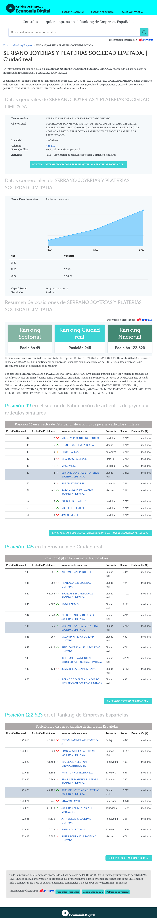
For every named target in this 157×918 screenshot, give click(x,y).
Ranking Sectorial (133, 12)
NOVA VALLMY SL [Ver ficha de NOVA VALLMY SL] (71, 801)
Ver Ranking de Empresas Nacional (129, 858)
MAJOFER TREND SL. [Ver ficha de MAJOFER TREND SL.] (73, 508)
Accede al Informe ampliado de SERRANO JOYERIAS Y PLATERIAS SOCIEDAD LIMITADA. (79, 164)
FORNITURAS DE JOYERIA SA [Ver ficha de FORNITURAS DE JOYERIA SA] (77, 445)
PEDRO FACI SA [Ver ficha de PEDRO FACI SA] (69, 452)
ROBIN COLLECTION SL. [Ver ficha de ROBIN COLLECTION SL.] (74, 829)
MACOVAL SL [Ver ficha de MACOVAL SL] (68, 465)
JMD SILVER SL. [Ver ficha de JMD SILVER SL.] (70, 515)
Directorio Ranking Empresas (18, 45)
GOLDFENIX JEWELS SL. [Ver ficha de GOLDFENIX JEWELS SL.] (74, 501)
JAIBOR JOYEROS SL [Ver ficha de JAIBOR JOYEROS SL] (73, 483)
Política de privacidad (117, 891)
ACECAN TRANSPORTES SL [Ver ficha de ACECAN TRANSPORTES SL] (76, 572)
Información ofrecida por (131, 39)
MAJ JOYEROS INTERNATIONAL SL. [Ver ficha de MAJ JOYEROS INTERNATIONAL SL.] (81, 438)
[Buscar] (144, 32)
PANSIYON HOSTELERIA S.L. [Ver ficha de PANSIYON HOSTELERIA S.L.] (77, 772)
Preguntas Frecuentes (68, 891)
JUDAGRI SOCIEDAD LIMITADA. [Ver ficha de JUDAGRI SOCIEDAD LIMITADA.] (78, 668)
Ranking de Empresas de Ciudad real (128, 701)
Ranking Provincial (103, 12)
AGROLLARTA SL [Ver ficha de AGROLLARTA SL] (70, 604)
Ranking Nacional (73, 12)
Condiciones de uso (93, 891)
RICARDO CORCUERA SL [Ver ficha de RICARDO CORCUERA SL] (74, 459)
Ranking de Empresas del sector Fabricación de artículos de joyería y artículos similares (102, 533)
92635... (50, 145)
